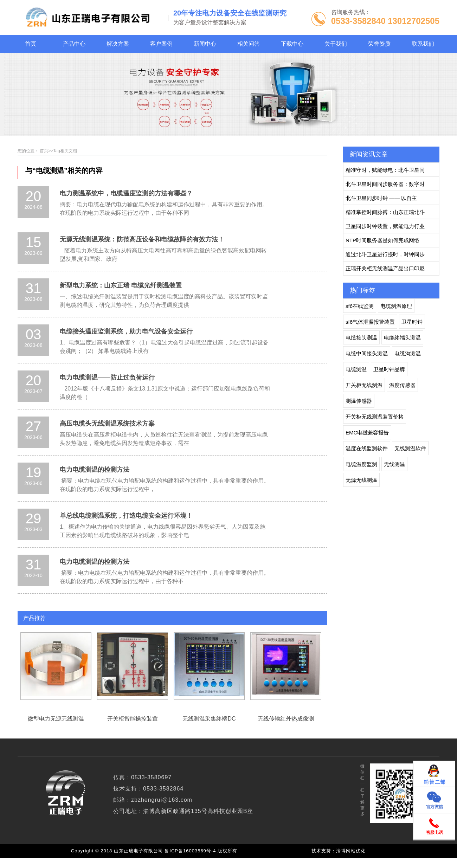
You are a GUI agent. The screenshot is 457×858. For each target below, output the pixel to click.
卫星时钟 (412, 322)
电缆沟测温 (407, 353)
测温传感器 (359, 401)
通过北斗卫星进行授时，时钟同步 (385, 254)
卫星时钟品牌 (389, 369)
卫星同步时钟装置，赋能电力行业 (385, 226)
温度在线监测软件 (367, 448)
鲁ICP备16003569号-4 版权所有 (202, 850)
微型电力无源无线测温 (56, 666)
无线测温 (394, 464)
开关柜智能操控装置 (132, 666)
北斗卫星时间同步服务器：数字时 (385, 184)
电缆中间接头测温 (367, 353)
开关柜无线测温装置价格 (375, 417)
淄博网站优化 (351, 850)
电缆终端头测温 (402, 338)
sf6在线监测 (360, 306)
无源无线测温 (361, 480)
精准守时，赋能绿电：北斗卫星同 (385, 170)
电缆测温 (356, 369)
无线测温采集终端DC (209, 666)
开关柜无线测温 (364, 385)
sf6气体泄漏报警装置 (370, 322)
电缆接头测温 (361, 338)
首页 (44, 150)
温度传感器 (402, 385)
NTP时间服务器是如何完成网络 (382, 240)
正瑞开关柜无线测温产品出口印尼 (385, 268)
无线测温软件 (410, 448)
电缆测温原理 (396, 306)
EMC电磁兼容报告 (367, 433)
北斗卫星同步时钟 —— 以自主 (381, 198)
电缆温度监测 (361, 464)
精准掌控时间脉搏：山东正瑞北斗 (385, 212)
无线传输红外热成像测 (286, 666)
